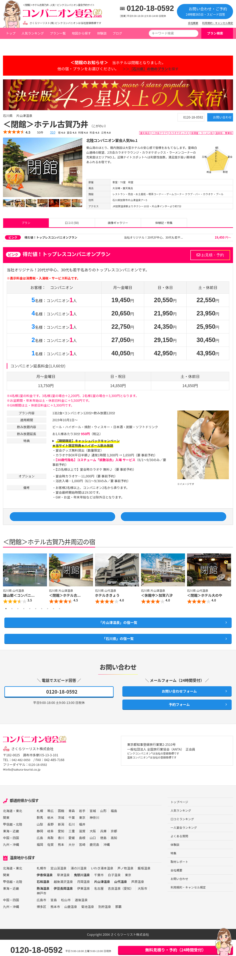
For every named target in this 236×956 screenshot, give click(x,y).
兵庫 (103, 847)
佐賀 (50, 860)
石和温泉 (43, 897)
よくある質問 (180, 854)
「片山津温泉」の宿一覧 (118, 632)
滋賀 (82, 847)
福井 (82, 840)
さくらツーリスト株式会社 (34, 765)
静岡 (40, 847)
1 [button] (6, 618)
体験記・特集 (163, 224)
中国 (6, 854)
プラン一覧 (58, 33)
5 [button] (30, 618)
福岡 (40, 860)
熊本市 (55, 922)
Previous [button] (7, 588)
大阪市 (142, 904)
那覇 (118, 922)
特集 (174, 872)
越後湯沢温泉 (63, 897)
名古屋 (99, 904)
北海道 (7, 827)
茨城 (61, 833)
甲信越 (7, 840)
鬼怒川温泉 (82, 891)
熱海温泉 (43, 904)
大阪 (93, 847)
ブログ (117, 33)
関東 (6, 833)
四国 (16, 854)
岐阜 (50, 847)
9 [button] (54, 618)
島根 (82, 854)
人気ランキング (32, 33)
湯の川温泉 (79, 884)
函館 (61, 827)
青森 (71, 827)
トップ (10, 33)
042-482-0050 (22, 776)
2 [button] (12, 618)
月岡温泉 (83, 897)
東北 (19, 827)
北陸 (19, 840)
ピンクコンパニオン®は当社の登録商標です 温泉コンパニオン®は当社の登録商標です (158, 772)
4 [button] (24, 618)
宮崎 (82, 860)
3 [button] (18, 618)
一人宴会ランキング (185, 845)
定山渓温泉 (58, 884)
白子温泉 (114, 891)
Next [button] (229, 588)
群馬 (40, 833)
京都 (114, 847)
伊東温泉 (83, 904)
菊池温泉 (87, 922)
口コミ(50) (72, 224)
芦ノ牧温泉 (125, 884)
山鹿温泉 (70, 922)
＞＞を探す (148, 68)
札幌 (40, 827)
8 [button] (48, 618)
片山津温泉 (52, 44)
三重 (71, 847)
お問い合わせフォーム (177, 704)
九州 (6, 860)
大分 (71, 860)
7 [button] (42, 618)
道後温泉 (81, 916)
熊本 (61, 860)
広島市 (41, 916)
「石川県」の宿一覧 (118, 650)
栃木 (50, 833)
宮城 (93, 827)
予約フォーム (177, 720)
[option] (42, 167)
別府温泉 (104, 922)
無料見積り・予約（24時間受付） (175, 950)
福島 (114, 827)
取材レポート (180, 881)
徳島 (103, 854)
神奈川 (94, 833)
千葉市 (99, 891)
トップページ (15, 44)
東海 (6, 847)
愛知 (61, 847)
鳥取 (50, 854)
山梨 (40, 840)
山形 (103, 827)
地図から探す (81, 33)
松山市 (66, 916)
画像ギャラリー (118, 224)
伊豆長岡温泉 (63, 904)
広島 (40, 854)
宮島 (53, 916)
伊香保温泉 (45, 891)
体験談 (101, 33)
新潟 (61, 840)
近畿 (16, 847)
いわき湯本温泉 (102, 884)
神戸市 (41, 909)
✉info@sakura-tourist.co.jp (23, 785)
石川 (71, 840)
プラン (26, 224)
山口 (93, 854)
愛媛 (71, 854)
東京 (82, 833)
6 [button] (36, 618)
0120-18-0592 (150, 8)
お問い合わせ (216, 119)
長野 (50, 840)
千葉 (71, 833)
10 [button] (59, 618)
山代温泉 (120, 897)
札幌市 (41, 884)
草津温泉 (63, 891)
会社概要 (193, 23)
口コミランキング (183, 836)
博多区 (41, 922)
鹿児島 (94, 860)
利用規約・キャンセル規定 (217, 23)
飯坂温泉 (144, 884)
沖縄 (16, 860)
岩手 (82, 827)
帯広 (50, 827)
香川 (61, 854)
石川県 (35, 44)
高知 (114, 854)
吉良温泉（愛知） (120, 904)
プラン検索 (215, 33)
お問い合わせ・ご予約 (205, 11)
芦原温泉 (137, 897)
